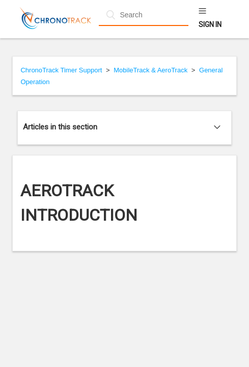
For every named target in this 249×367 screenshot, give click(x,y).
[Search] (143, 15)
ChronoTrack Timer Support (61, 70)
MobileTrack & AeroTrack (150, 70)
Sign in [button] (210, 24)
